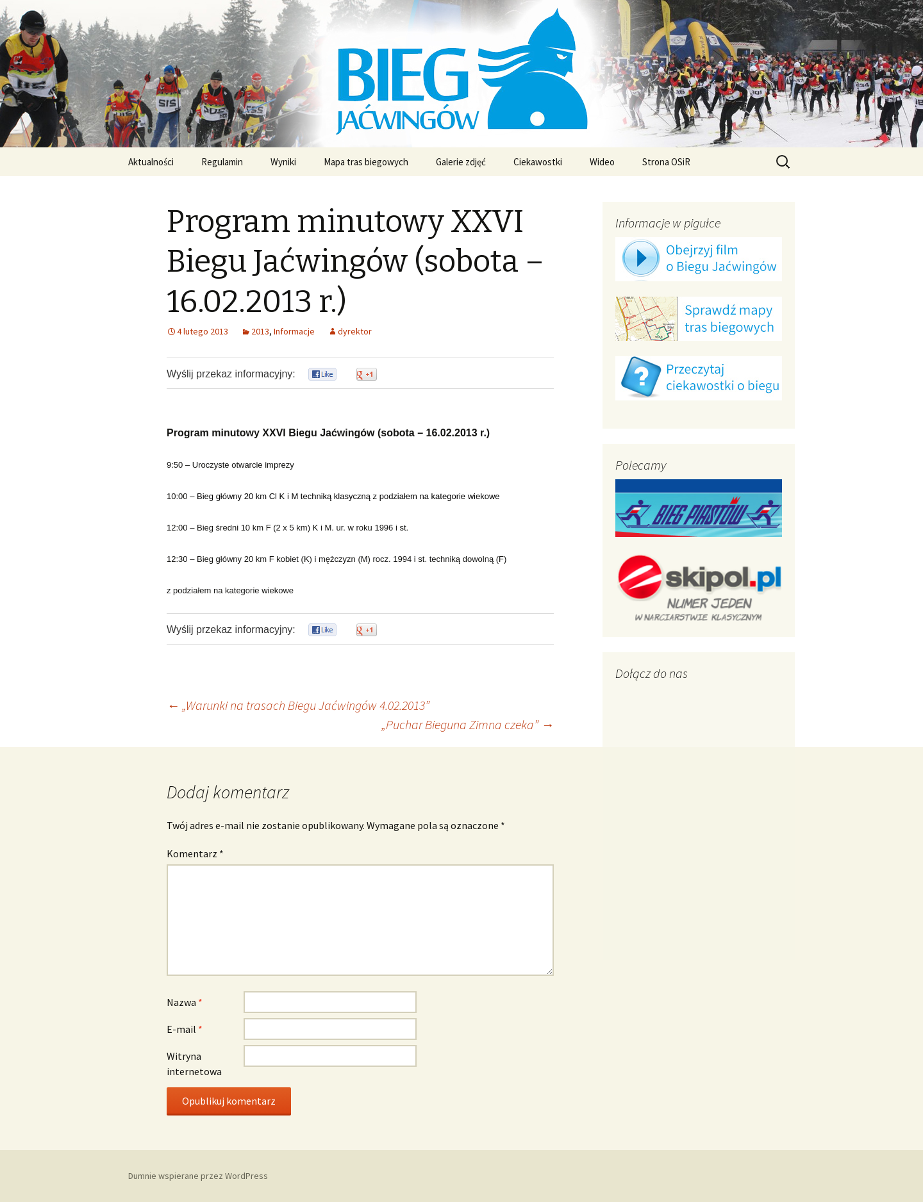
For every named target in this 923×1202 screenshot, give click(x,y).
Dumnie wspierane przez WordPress (198, 1175)
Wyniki (283, 162)
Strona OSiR (666, 162)
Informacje (294, 331)
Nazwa (185, 1002)
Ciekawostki (537, 162)
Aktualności (151, 162)
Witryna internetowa (194, 1064)
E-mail (185, 1029)
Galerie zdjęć (461, 162)
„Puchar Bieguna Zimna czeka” (467, 724)
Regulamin (222, 162)
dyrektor (355, 331)
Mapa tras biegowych (366, 162)
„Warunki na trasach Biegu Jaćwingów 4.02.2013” (298, 705)
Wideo (602, 162)
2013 (260, 331)
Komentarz (195, 853)
